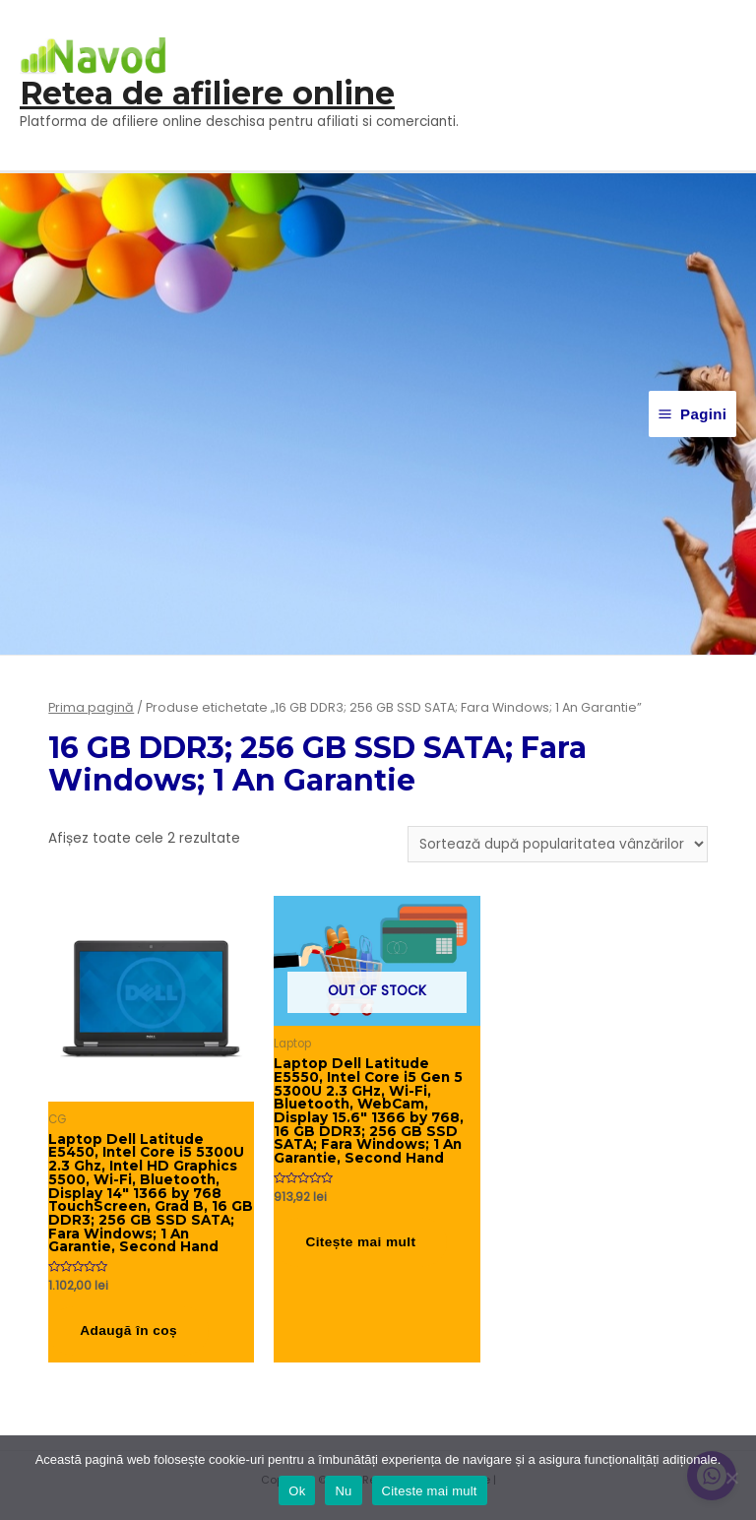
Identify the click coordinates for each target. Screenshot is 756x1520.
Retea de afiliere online (207, 93)
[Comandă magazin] (558, 844)
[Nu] (731, 1478)
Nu (343, 1491)
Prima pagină (91, 707)
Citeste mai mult (429, 1491)
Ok (296, 1491)
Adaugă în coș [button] (128, 1330)
